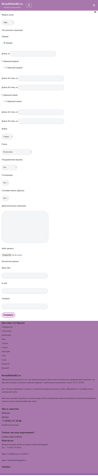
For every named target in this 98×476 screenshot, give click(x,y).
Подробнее (6, 468)
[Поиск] (94, 5)
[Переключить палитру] (95, 12)
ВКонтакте (6, 414)
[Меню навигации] (29, 5)
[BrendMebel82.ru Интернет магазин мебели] (12, 5)
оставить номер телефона (12, 437)
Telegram (5, 418)
